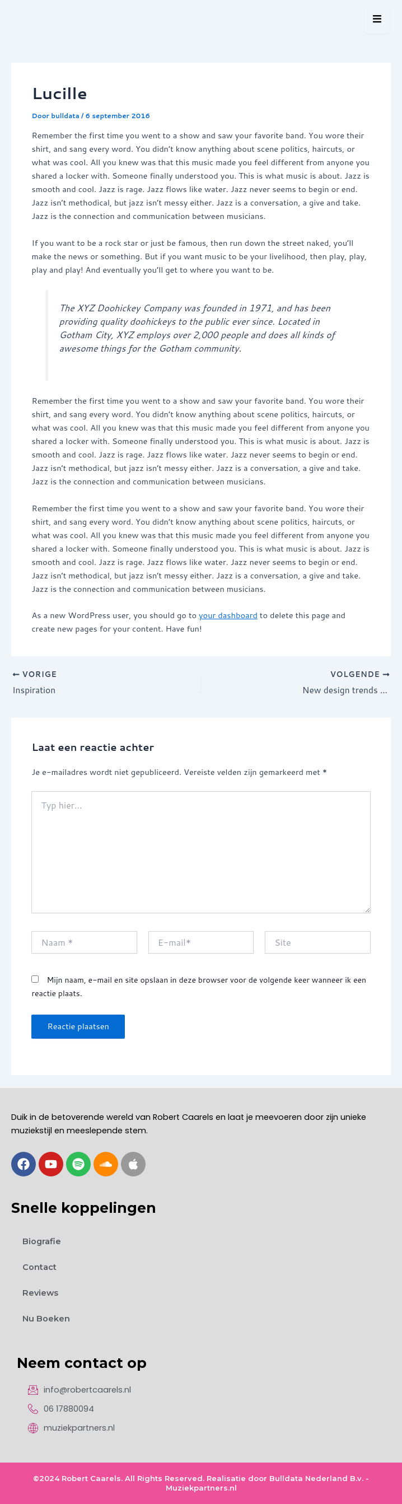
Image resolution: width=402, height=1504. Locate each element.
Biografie (41, 1241)
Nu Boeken (46, 1319)
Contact (39, 1267)
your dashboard (228, 615)
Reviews (40, 1293)
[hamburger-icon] (377, 20)
